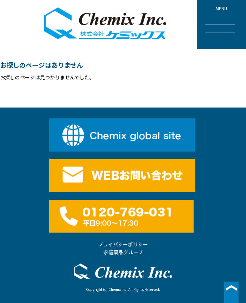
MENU (220, 18)
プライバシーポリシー (123, 244)
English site (123, 135)
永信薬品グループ (123, 252)
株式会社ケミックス (105, 23)
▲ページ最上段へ (231, 292)
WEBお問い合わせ (123, 175)
